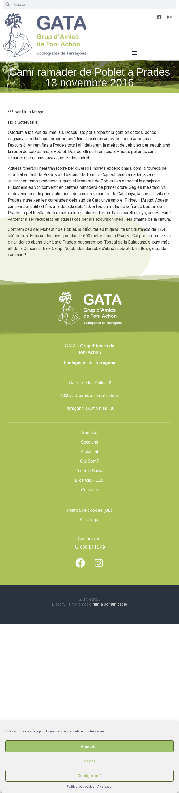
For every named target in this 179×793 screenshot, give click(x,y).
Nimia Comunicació (109, 604)
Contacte (89, 490)
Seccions (89, 442)
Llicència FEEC (89, 480)
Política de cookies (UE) (89, 510)
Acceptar (89, 746)
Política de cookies (81, 786)
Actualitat (89, 451)
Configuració (90, 775)
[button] (134, 52)
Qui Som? (89, 461)
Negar (89, 761)
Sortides (89, 432)
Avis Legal (104, 786)
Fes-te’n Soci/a (89, 470)
